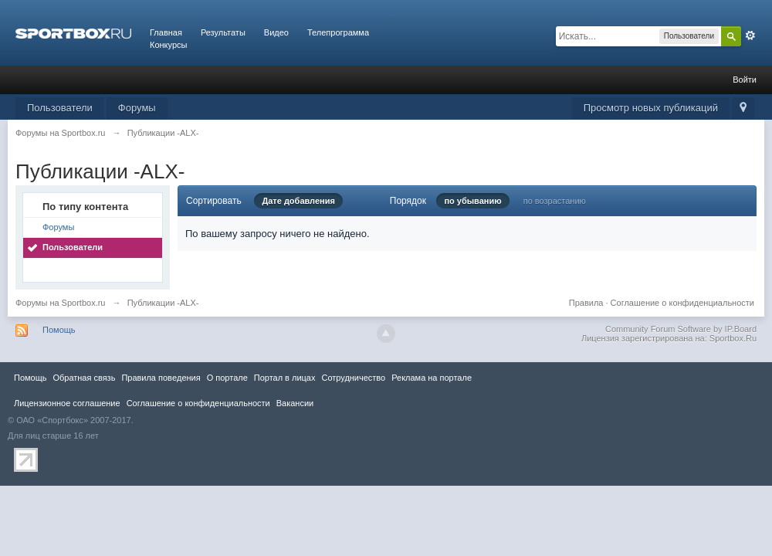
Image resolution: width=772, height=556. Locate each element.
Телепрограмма (338, 32)
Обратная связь (83, 377)
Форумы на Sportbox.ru (60, 302)
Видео (276, 32)
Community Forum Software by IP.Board (681, 329)
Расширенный (750, 35)
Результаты (223, 32)
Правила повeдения (160, 377)
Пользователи (60, 108)
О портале (227, 377)
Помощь (59, 329)
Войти (745, 79)
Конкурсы (168, 44)
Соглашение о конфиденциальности (682, 302)
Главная (166, 32)
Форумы (137, 108)
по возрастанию (554, 200)
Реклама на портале (431, 377)
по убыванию (472, 200)
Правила (586, 302)
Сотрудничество (353, 377)
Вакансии (294, 403)
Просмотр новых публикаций (651, 108)
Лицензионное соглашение (67, 403)
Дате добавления (298, 200)
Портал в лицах (285, 377)
